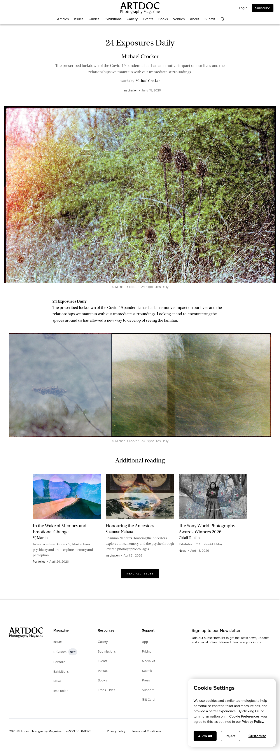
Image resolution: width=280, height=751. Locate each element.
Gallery (132, 18)
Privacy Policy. (253, 721)
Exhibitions (113, 18)
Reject (230, 736)
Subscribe (262, 8)
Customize (257, 736)
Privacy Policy (116, 731)
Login (243, 8)
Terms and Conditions (146, 731)
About (194, 18)
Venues (179, 18)
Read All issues (140, 574)
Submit (210, 18)
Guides (94, 18)
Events (148, 18)
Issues (78, 18)
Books (163, 18)
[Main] (140, 8)
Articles (63, 18)
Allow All (205, 736)
